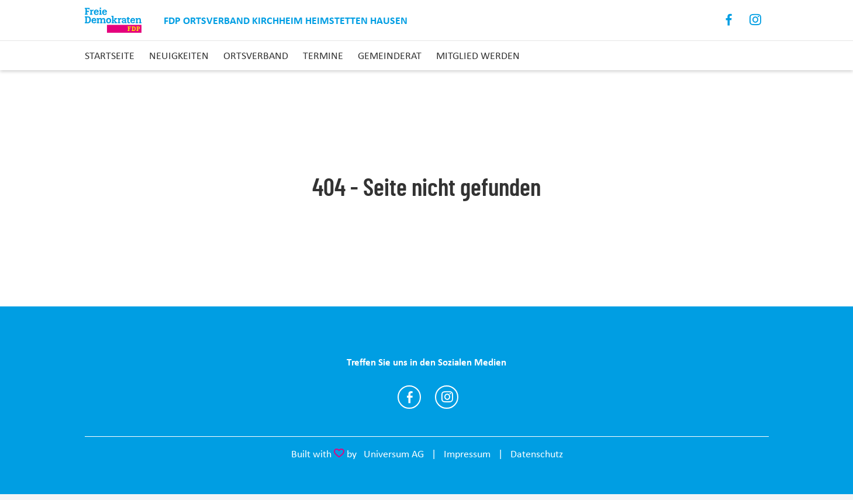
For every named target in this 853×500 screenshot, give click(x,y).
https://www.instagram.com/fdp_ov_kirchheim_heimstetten (446, 397)
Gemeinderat (390, 55)
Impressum (467, 454)
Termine (323, 55)
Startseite (109, 55)
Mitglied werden (478, 55)
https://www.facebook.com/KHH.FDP (409, 397)
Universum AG (394, 454)
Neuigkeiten (179, 55)
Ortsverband (255, 55)
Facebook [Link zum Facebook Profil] (729, 20)
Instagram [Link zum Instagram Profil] (756, 20)
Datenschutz (536, 454)
